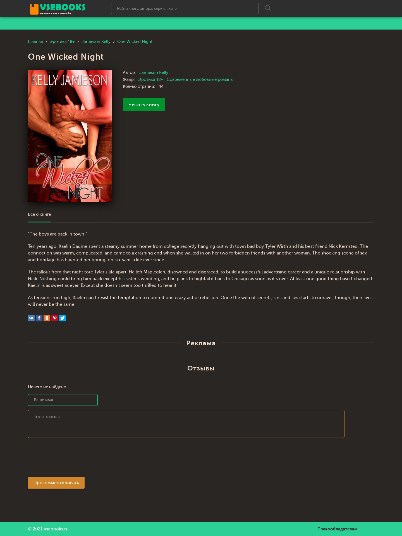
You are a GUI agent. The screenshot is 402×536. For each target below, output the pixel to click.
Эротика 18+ (151, 79)
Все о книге (39, 214)
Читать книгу (144, 104)
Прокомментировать (56, 482)
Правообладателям (337, 529)
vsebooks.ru (56, 529)
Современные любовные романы (200, 79)
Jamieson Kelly (153, 72)
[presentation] (70, 459)
